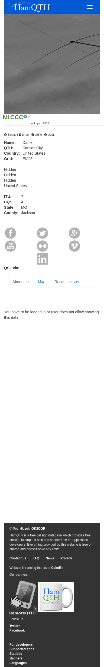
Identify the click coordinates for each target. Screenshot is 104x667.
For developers (21, 644)
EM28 (27, 159)
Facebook (17, 630)
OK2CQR (38, 528)
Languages (18, 663)
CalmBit (57, 568)
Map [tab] (41, 282)
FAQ (35, 558)
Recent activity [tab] (66, 282)
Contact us (17, 558)
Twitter (14, 626)
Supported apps (21, 649)
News (50, 558)
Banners (15, 658)
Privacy (66, 558)
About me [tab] (20, 282)
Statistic (15, 654)
